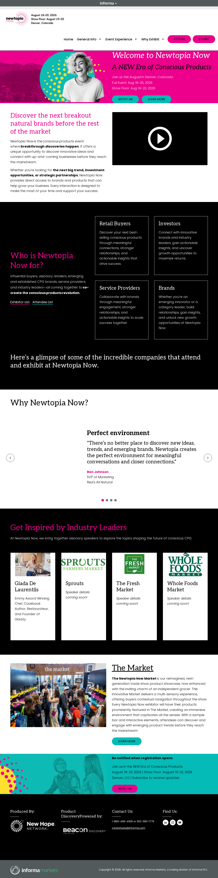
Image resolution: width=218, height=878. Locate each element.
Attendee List (42, 302)
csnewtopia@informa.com (128, 828)
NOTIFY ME (125, 99)
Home (68, 39)
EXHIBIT (204, 39)
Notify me (125, 789)
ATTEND (179, 39)
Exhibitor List (20, 302)
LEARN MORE (156, 99)
